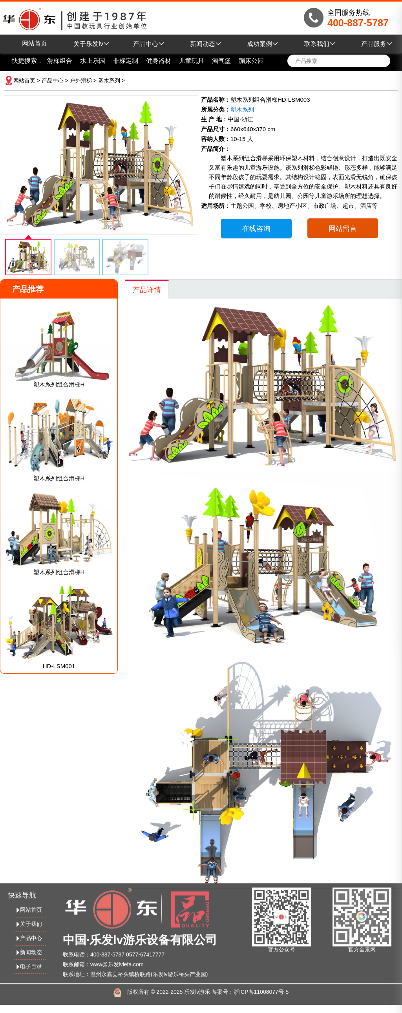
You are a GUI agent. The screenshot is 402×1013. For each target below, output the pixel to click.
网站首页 (34, 43)
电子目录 (28, 956)
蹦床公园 (251, 60)
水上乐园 (92, 60)
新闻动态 (205, 43)
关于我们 (28, 914)
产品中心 (148, 43)
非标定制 (125, 60)
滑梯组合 (59, 60)
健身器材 (158, 60)
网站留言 (343, 229)
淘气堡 (221, 60)
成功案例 (262, 43)
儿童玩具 (191, 60)
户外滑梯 (81, 80)
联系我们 (320, 43)
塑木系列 (109, 80)
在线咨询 (256, 229)
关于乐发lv (91, 43)
